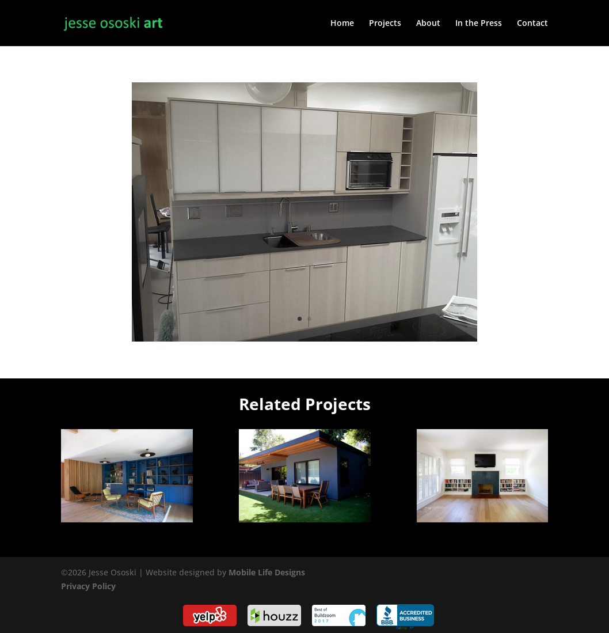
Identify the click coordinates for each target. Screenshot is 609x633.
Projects (385, 23)
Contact (532, 23)
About (428, 23)
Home (342, 23)
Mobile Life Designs (267, 572)
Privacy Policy (88, 586)
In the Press (478, 23)
